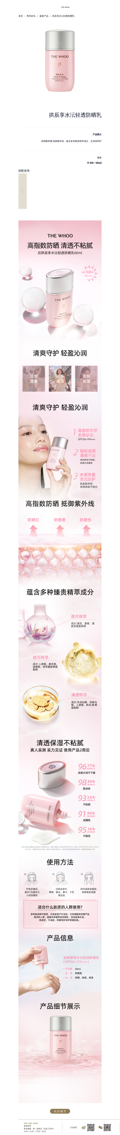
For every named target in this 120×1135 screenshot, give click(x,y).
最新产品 (43, 16)
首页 (20, 16)
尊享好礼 (31, 16)
